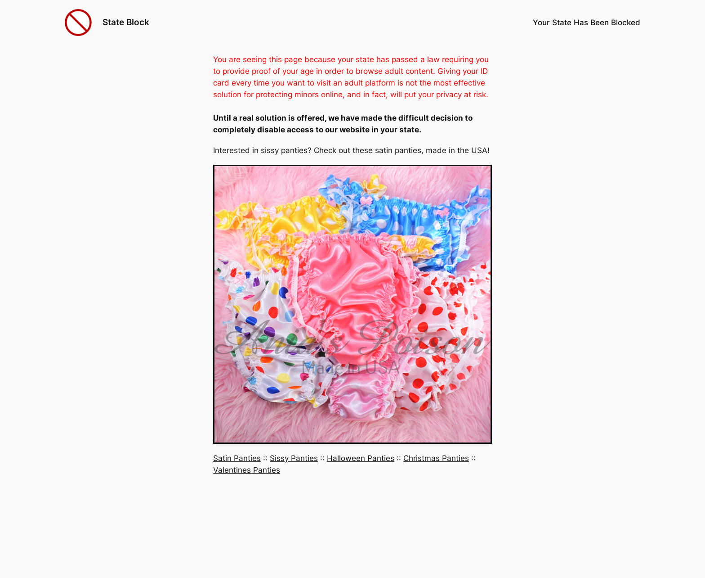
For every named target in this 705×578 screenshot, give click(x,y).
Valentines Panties (246, 469)
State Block (126, 22)
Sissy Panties (294, 458)
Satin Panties (237, 458)
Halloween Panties (360, 458)
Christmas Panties (436, 458)
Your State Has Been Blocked (586, 22)
